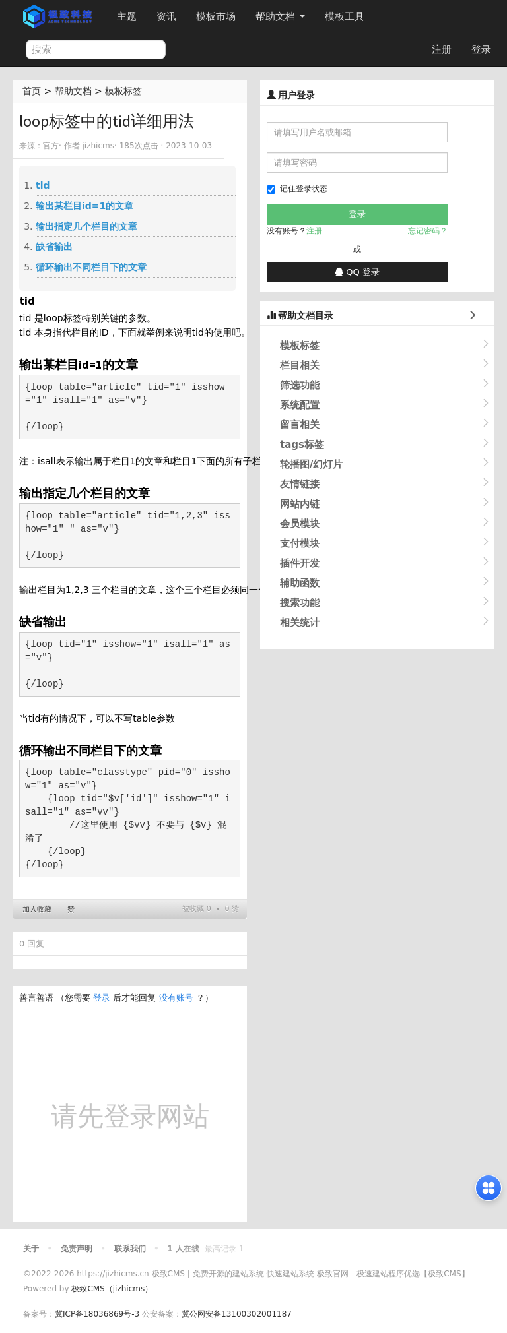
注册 (442, 49)
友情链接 (300, 484)
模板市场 (216, 16)
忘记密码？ (428, 230)
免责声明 (76, 1248)
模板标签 (123, 91)
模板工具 (344, 16)
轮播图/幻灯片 (311, 464)
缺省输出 (54, 246)
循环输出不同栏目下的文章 (91, 267)
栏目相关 (300, 365)
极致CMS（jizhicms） (111, 1288)
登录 (481, 49)
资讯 (166, 16)
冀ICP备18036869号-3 (97, 1313)
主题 (127, 16)
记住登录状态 (297, 189)
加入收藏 (36, 909)
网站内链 (300, 504)
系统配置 (300, 405)
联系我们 (130, 1248)
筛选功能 (300, 385)
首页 (31, 91)
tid (43, 185)
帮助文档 (280, 16)
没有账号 (176, 998)
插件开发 (300, 563)
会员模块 (300, 524)
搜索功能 (300, 603)
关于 (31, 1248)
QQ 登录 (357, 272)
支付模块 (300, 543)
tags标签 (302, 444)
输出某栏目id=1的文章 (84, 206)
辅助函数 (300, 583)
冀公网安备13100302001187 (237, 1313)
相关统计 (300, 623)
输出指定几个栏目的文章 (86, 226)
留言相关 (300, 425)
